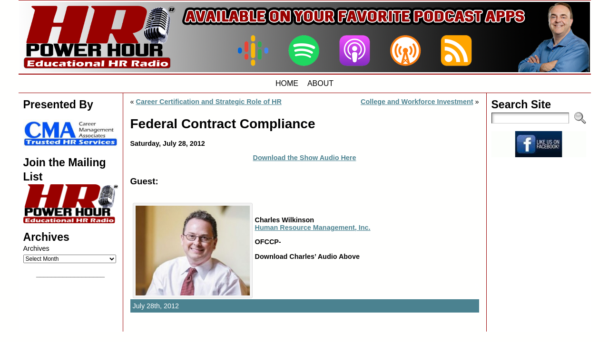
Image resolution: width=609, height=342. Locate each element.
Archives (36, 248)
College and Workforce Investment (417, 101)
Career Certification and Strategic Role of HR (209, 101)
